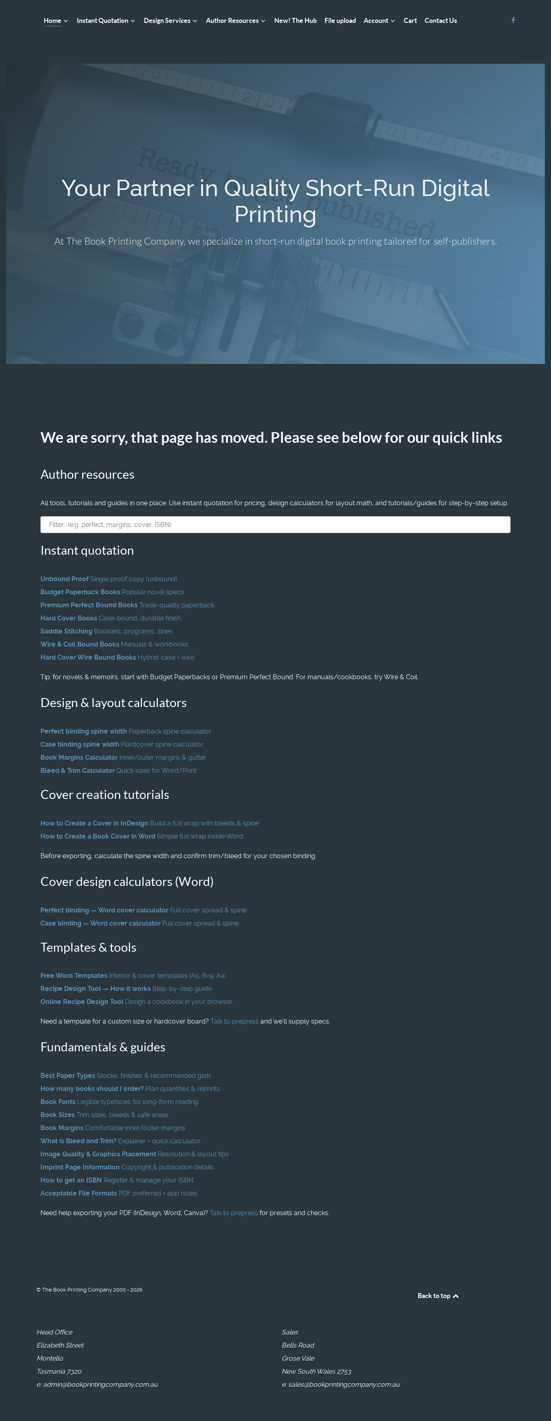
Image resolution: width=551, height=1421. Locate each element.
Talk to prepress (235, 1021)
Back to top (439, 1295)
